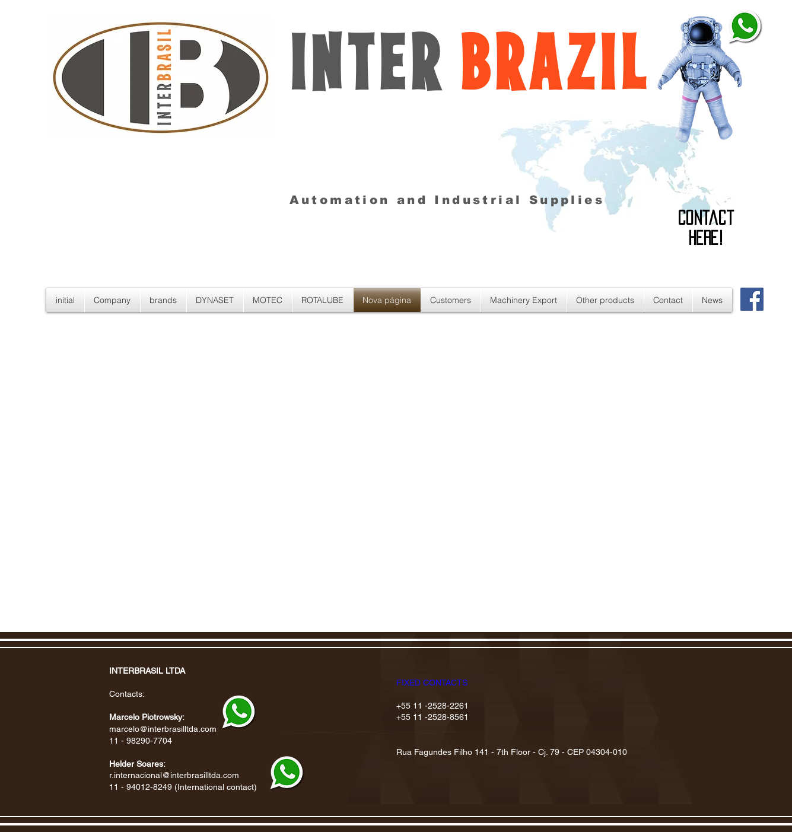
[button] (524, 300)
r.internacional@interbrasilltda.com (174, 775)
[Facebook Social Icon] (752, 299)
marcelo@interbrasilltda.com (163, 729)
